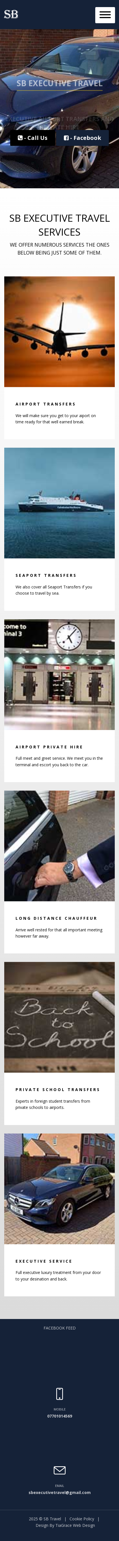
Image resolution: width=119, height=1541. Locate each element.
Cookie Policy (82, 1518)
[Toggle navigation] (105, 15)
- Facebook (82, 138)
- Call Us (32, 138)
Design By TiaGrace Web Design (65, 1525)
